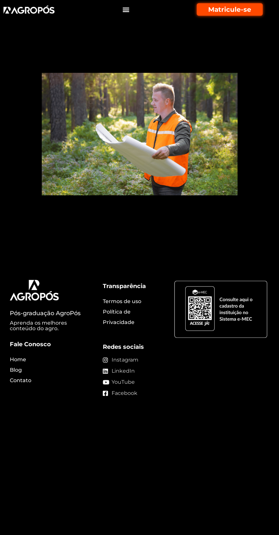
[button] (125, 9)
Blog (16, 370)
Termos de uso (122, 301)
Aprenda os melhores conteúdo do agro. (38, 326)
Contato (20, 380)
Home (18, 359)
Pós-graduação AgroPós (45, 313)
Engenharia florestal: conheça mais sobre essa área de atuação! (134, 54)
